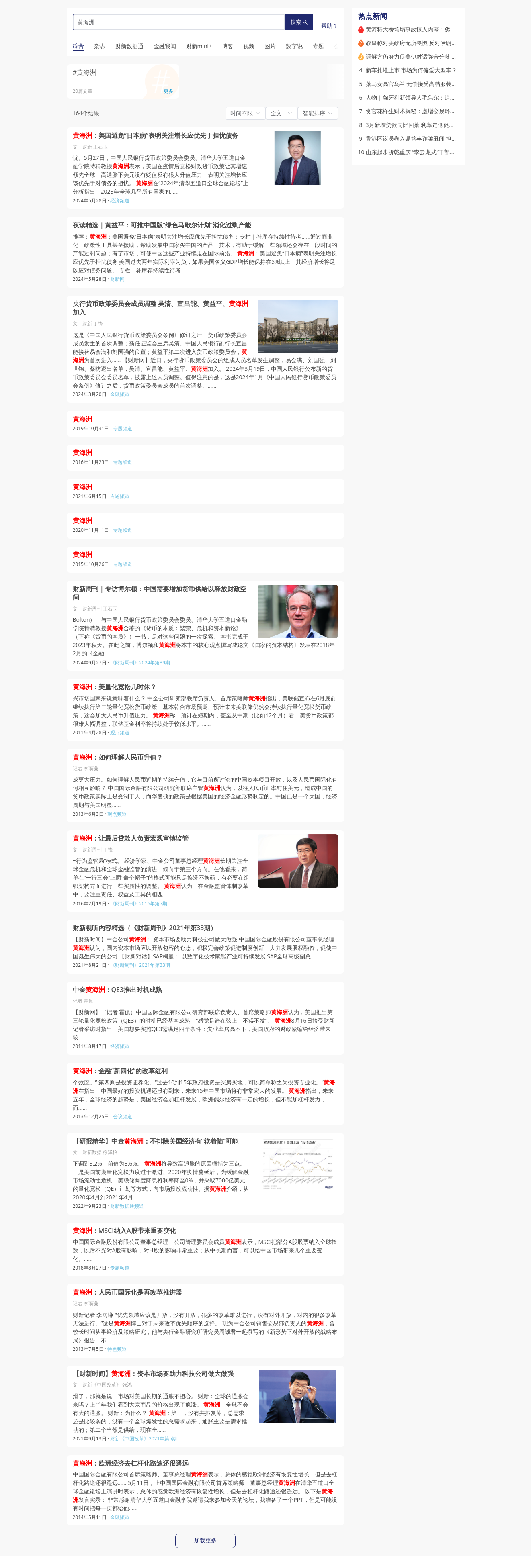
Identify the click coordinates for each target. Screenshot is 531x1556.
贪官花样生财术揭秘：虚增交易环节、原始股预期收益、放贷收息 (447, 111)
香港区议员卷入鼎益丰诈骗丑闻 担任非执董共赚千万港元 (437, 138)
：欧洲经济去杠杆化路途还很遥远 (131, 1463)
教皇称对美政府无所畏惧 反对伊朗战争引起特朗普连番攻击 (440, 43)
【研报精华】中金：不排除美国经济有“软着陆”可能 (156, 1141)
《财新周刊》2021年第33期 (140, 965)
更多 (168, 91)
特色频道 (117, 1349)
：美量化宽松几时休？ (114, 687)
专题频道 (122, 428)
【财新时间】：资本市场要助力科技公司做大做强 (153, 1374)
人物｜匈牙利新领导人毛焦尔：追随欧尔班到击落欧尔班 (436, 97)
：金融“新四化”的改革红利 (120, 1071)
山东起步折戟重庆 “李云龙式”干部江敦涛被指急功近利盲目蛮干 (444, 152)
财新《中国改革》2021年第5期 (143, 1438)
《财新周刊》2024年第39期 (140, 662)
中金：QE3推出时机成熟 (117, 990)
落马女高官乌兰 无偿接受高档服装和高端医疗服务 (428, 84)
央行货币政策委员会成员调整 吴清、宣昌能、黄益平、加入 (160, 308)
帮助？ (329, 25)
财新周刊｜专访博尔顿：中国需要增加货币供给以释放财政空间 (159, 593)
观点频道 (119, 732)
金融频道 (119, 394)
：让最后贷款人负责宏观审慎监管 (131, 838)
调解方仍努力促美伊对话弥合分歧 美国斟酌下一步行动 (434, 56)
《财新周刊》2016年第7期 (138, 903)
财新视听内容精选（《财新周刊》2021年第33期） (145, 928)
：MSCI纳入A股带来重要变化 (124, 1231)
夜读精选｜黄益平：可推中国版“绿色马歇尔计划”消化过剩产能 (162, 225)
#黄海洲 (84, 72)
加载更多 (205, 1540)
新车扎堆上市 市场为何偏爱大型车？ (411, 70)
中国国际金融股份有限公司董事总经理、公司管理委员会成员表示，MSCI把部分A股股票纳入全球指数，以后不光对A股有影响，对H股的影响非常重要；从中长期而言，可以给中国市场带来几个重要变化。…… (205, 1250)
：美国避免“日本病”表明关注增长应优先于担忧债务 (156, 135)
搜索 (299, 22)
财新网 (117, 279)
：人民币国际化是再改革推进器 (127, 1292)
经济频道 (119, 200)
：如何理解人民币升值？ (118, 757)
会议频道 (122, 1116)
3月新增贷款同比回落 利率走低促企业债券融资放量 (430, 125)
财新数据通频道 (127, 1206)
